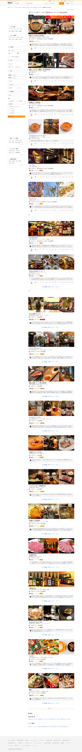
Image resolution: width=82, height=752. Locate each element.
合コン (10, 142)
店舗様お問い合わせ (65, 740)
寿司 (9, 39)
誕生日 (13, 142)
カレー (22, 37)
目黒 (9, 31)
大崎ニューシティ (11, 152)
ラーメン (10, 37)
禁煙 (16, 142)
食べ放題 (17, 140)
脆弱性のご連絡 (49, 740)
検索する (17, 116)
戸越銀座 (20, 31)
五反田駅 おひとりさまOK (43, 719)
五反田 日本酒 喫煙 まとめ (64, 726)
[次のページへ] (55, 709)
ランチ (10, 140)
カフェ (14, 37)
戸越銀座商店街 (18, 152)
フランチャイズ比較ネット (26, 745)
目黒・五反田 (16, 28)
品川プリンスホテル (12, 150)
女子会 (21, 140)
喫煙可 (19, 142)
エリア (54, 1)
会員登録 (67, 3)
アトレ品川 (17, 150)
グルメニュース (71, 1)
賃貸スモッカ (17, 745)
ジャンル (58, 1)
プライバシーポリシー (34, 740)
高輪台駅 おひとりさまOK (65, 719)
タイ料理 (20, 39)
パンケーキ (17, 37)
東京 (12, 28)
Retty (9, 740)
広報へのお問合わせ (57, 740)
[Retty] (10, 3)
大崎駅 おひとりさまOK (32, 719)
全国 (9, 28)
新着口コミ (65, 1)
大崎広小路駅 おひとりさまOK (54, 719)
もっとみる (21, 41)
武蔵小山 (13, 31)
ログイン (72, 3)
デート (13, 140)
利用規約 (26, 740)
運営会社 (13, 740)
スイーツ (13, 39)
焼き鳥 (17, 39)
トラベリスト (34, 745)
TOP (31, 17)
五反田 (17, 31)
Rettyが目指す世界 (20, 740)
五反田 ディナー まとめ (32, 726)
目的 (61, 1)
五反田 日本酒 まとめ (54, 726)
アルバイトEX (10, 745)
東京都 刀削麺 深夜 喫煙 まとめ (43, 726)
